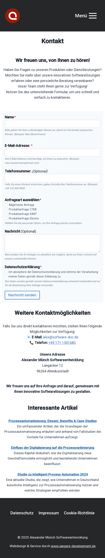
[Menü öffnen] (86, 15)
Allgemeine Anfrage (21, 205)
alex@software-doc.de (60, 337)
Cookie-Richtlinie (79, 513)
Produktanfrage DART (23, 214)
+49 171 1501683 (62, 343)
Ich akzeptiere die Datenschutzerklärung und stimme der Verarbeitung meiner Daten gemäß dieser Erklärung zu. (53, 274)
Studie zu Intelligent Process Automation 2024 (52, 474)
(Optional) (20, 231)
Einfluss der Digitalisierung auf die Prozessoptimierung (52, 448)
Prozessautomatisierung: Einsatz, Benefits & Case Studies (52, 421)
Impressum (48, 513)
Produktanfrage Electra (24, 218)
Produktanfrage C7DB (23, 209)
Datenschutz (22, 513)
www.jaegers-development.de (73, 546)
